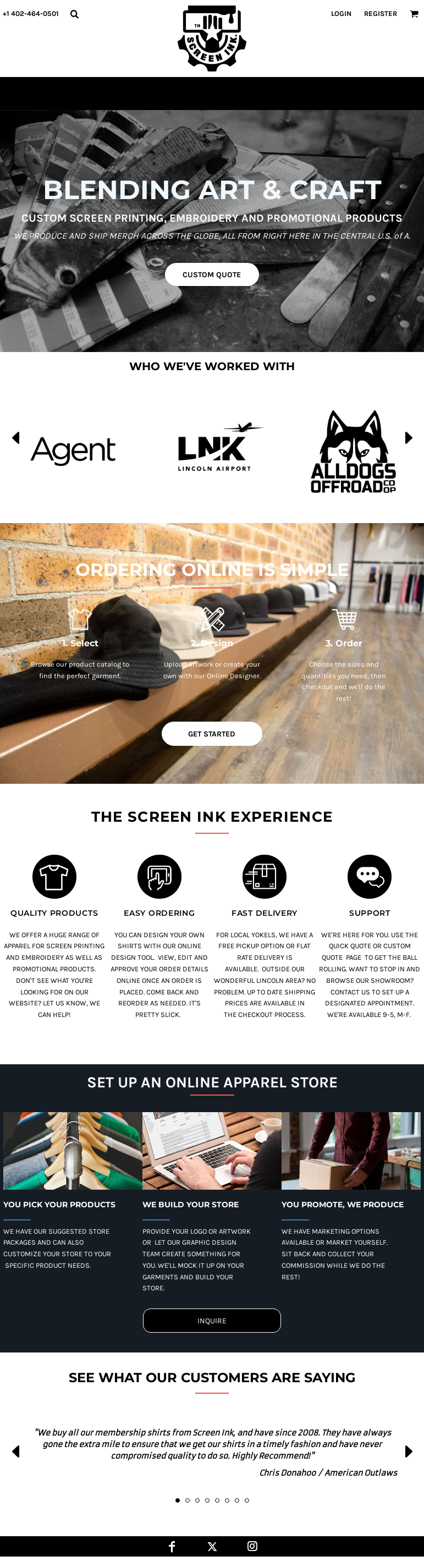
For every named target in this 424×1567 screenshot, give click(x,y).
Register (380, 13)
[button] (74, 13)
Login (341, 13)
